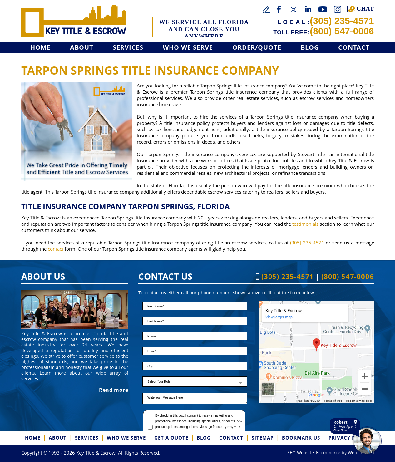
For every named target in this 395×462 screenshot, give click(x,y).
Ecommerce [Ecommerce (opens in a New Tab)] (328, 452)
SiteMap (263, 438)
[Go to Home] (73, 21)
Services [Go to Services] (128, 47)
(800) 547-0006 (342, 31)
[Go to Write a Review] (266, 9)
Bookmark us (301, 438)
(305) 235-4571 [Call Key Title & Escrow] (342, 21)
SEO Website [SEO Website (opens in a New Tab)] (300, 452)
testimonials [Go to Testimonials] (305, 224)
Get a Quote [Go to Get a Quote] (171, 438)
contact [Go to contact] (55, 249)
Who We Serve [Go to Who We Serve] (188, 47)
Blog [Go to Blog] (310, 47)
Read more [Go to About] (113, 389)
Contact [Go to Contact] (354, 47)
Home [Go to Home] (40, 47)
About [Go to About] (81, 47)
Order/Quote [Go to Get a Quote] (256, 47)
